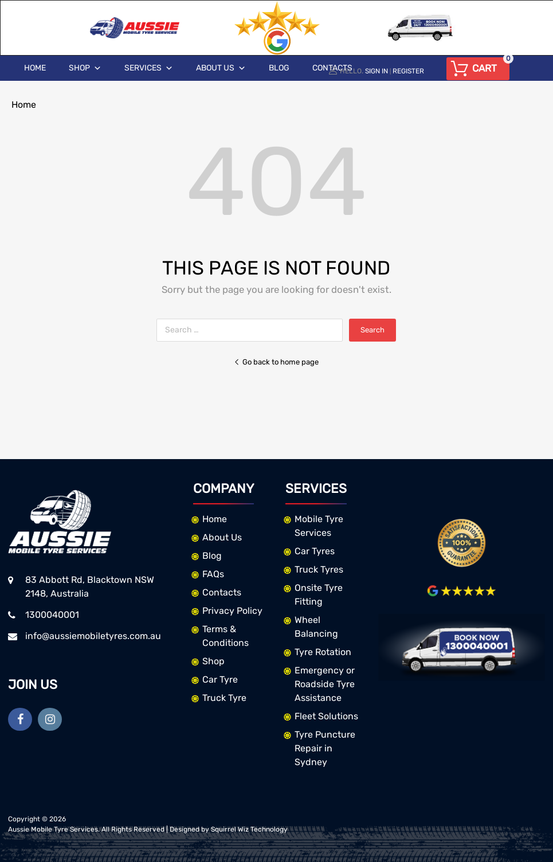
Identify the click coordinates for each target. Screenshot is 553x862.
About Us (221, 68)
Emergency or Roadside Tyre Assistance (325, 684)
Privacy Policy (232, 610)
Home (35, 68)
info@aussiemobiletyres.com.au (93, 635)
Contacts (221, 592)
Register (408, 71)
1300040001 (52, 614)
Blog (279, 68)
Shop (85, 68)
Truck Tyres (319, 569)
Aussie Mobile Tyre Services (53, 829)
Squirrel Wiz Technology (249, 829)
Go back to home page (276, 362)
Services (148, 68)
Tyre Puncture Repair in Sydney (325, 748)
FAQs (213, 574)
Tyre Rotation (323, 651)
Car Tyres (315, 551)
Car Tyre (220, 679)
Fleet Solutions (326, 716)
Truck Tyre (224, 697)
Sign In (376, 71)
